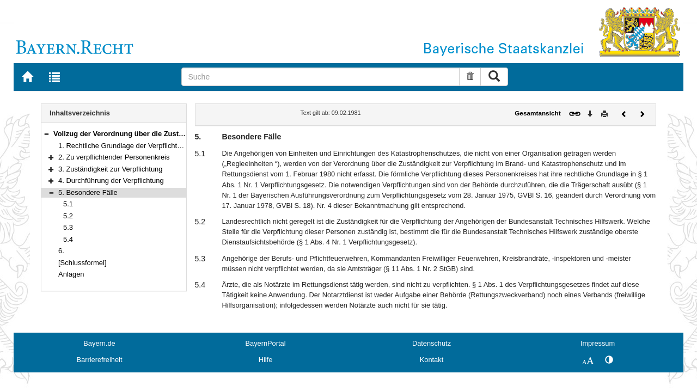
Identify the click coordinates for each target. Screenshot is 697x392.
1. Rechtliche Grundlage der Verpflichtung (123, 146)
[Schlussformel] (82, 263)
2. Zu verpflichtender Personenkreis (113, 157)
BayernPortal (266, 343)
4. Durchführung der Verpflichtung (111, 180)
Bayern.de (99, 343)
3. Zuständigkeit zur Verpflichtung (110, 169)
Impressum (597, 343)
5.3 (68, 227)
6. (61, 251)
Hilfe (266, 360)
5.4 (68, 239)
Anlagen (71, 274)
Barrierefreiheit (100, 360)
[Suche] (320, 77)
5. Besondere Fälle (88, 192)
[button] (46, 134)
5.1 (68, 204)
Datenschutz (431, 343)
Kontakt (431, 360)
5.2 (68, 216)
